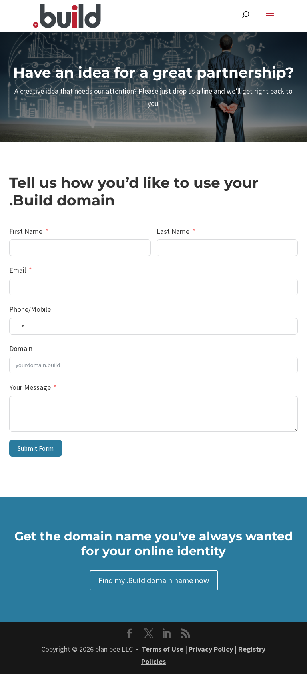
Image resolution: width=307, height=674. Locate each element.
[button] (269, 21)
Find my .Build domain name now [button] (153, 580)
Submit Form (36, 448)
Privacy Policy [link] (211, 649)
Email (17, 270)
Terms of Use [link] (162, 649)
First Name (25, 231)
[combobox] (18, 326)
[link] (66, 15)
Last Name (173, 231)
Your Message (30, 387)
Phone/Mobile (30, 309)
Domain (20, 348)
